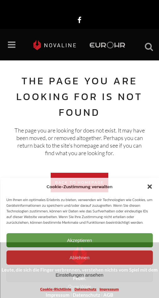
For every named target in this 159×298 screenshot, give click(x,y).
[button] (149, 186)
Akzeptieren (79, 240)
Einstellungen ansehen (80, 275)
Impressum (109, 289)
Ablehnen (79, 257)
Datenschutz (85, 289)
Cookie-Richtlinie (55, 289)
